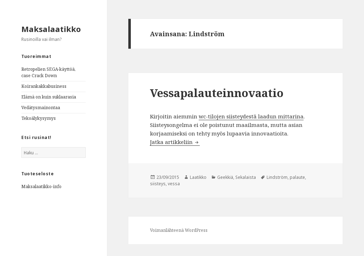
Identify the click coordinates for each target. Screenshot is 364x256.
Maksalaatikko (51, 28)
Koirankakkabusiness (43, 86)
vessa (174, 184)
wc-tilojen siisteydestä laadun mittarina (251, 116)
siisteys (158, 184)
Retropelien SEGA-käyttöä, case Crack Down (48, 72)
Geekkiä (225, 177)
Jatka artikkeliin (175, 141)
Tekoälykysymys (38, 118)
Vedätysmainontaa (40, 108)
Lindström (277, 177)
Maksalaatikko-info (41, 186)
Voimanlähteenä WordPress (179, 230)
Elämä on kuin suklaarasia (48, 97)
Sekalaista (245, 177)
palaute (297, 177)
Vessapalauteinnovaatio (216, 92)
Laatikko (198, 177)
